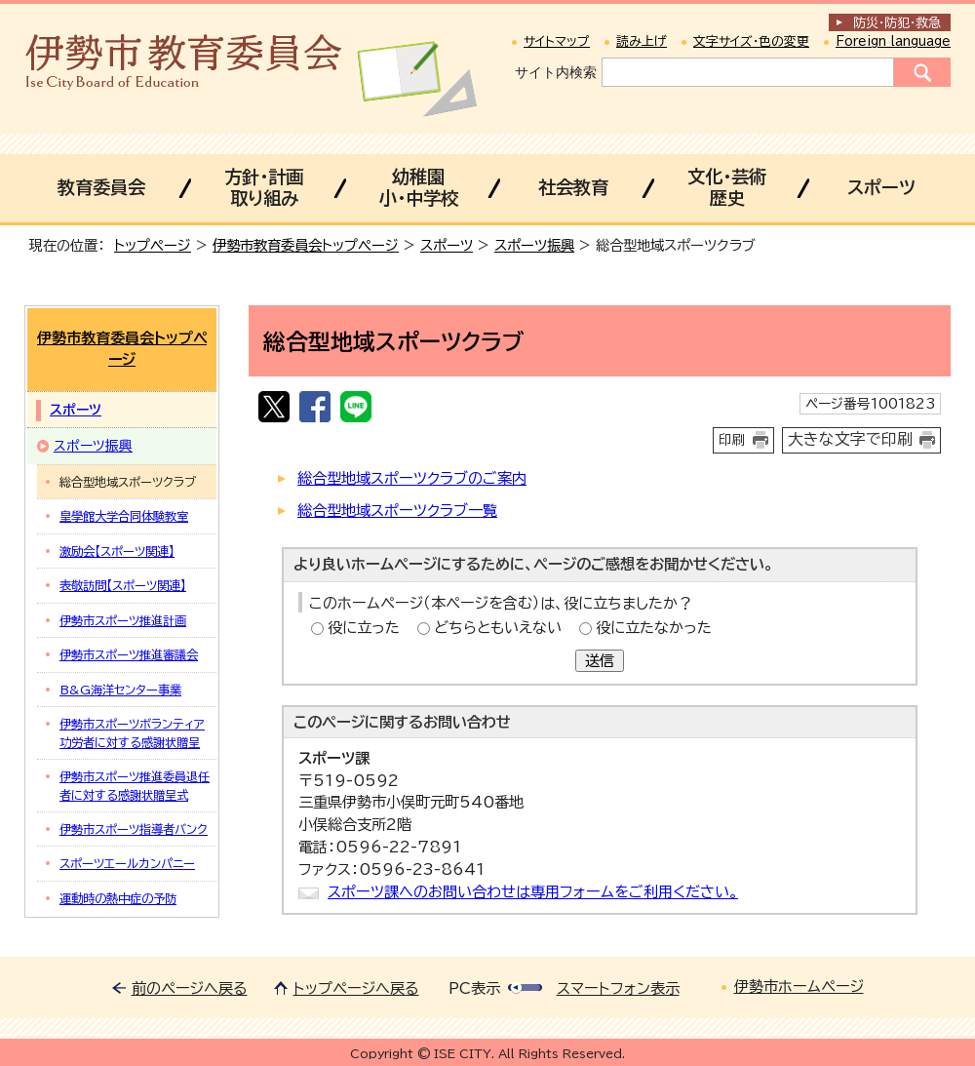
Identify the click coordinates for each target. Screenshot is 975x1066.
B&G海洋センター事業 (120, 689)
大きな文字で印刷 (850, 439)
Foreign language (893, 41)
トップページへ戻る (356, 988)
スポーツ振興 (534, 245)
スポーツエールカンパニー (127, 863)
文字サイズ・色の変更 (751, 41)
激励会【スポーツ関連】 (117, 551)
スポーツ (881, 187)
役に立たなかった (654, 627)
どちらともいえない (498, 627)
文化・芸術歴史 (726, 187)
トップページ (152, 245)
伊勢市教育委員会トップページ (306, 245)
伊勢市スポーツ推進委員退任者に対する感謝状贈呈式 (134, 785)
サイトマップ (557, 41)
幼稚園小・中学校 (418, 187)
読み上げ (641, 41)
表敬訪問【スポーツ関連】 (122, 585)
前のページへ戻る (190, 988)
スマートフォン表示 (618, 988)
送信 (599, 660)
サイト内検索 (556, 72)
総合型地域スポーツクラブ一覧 (397, 510)
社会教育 (573, 187)
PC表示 (474, 988)
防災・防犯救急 (897, 23)
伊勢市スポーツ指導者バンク (133, 829)
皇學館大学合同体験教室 (123, 516)
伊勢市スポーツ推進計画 (122, 620)
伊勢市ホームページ (799, 986)
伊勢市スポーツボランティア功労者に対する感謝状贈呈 (132, 732)
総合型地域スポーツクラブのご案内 (411, 478)
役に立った (364, 627)
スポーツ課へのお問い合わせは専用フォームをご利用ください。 (533, 892)
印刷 (732, 440)
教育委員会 (101, 187)
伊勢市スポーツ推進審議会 (128, 654)
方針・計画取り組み (263, 187)
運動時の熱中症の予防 (117, 898)
